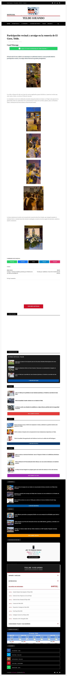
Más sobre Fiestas (33, 535)
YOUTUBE (14, 663)
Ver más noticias (33, 306)
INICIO (20, 3)
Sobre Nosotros (10, 3)
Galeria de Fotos (35, 23)
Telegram (44, 261)
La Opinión (24, 23)
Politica (50, 23)
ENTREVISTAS (13, 581)
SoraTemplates (14, 672)
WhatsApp (12, 261)
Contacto (24, 3)
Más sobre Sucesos (33, 413)
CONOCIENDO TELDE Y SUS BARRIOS (19, 623)
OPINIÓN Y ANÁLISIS (14, 575)
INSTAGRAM (15, 659)
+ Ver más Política (33, 443)
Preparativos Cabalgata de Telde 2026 (21, 607)
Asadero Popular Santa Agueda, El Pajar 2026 (23, 592)
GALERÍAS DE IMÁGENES (16, 586)
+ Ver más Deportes (33, 505)
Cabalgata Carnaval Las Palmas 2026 (21, 614)
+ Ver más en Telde (33, 380)
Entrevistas (15, 23)
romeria (20, 41)
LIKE (19, 650)
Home (8, 23)
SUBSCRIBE (20, 663)
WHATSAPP (14, 667)
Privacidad (16, 3)
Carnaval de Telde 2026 (18, 603)
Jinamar (36, 27)
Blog (24, 672)
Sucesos (30, 27)
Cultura (23, 27)
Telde (44, 23)
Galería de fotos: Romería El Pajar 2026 (21, 599)
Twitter (33, 261)
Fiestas (17, 27)
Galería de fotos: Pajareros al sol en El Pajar (22, 595)
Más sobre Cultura (33, 475)
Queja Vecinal (45, 27)
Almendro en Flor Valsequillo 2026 (20, 618)
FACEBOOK (14, 650)
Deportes (10, 27)
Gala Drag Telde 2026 (17, 611)
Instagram (55, 261)
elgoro (13, 41)
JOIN (19, 667)
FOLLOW (21, 659)
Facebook (23, 261)
